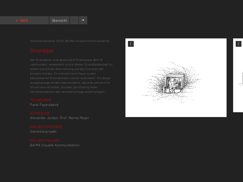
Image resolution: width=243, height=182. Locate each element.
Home (22, 20)
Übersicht (59, 20)
